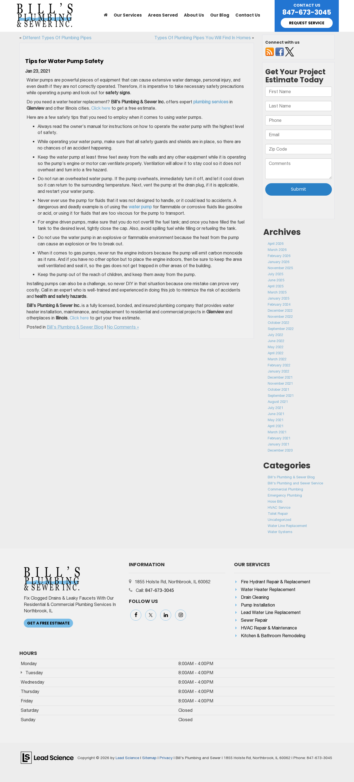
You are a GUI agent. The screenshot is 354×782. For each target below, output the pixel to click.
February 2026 (279, 256)
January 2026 (278, 262)
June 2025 (276, 280)
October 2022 (278, 323)
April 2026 (275, 244)
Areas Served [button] (163, 15)
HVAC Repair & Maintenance (269, 627)
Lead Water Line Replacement (271, 612)
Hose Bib (275, 501)
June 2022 (276, 341)
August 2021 (278, 402)
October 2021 (278, 389)
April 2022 (275, 353)
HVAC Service (279, 507)
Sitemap (149, 757)
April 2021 (275, 426)
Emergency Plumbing (285, 495)
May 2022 (275, 347)
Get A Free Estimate (48, 623)
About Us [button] (194, 15)
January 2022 (278, 371)
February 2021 (279, 438)
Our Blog (219, 15)
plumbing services (210, 101)
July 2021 (275, 408)
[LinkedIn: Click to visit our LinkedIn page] (166, 614)
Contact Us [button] (247, 15)
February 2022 (279, 365)
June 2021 (276, 414)
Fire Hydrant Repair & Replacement (275, 581)
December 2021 (280, 377)
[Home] (106, 15)
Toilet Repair (278, 513)
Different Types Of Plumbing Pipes (57, 37)
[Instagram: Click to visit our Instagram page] (181, 614)
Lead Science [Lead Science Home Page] (127, 757)
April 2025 (275, 286)
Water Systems (280, 532)
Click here (100, 108)
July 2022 (275, 335)
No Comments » (123, 326)
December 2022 (280, 310)
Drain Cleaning (255, 597)
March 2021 (277, 432)
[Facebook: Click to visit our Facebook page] (136, 614)
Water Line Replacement (287, 526)
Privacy (166, 757)
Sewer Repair (254, 620)
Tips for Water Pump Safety (64, 61)
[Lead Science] (47, 757)
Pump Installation (258, 604)
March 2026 (277, 250)
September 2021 (281, 395)
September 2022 (281, 329)
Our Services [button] (128, 15)
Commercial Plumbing (285, 489)
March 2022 (277, 359)
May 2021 (275, 420)
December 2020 (280, 450)
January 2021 (278, 444)
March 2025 (277, 292)
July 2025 (275, 274)
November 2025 (280, 268)
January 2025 (278, 298)
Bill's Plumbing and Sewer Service (295, 483)
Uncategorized (279, 520)
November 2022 (280, 316)
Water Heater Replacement (268, 589)
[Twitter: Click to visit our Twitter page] (151, 614)
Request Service (306, 23)
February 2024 (279, 304)
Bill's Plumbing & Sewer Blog (75, 326)
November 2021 (280, 383)
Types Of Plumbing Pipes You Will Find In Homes (202, 37)
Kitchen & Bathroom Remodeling (273, 635)
